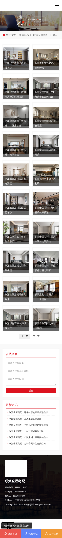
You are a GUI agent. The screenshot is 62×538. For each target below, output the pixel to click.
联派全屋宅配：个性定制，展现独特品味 (30, 437)
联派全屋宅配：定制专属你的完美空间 (28, 443)
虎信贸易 (24, 34)
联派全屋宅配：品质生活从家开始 (26, 418)
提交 (31, 390)
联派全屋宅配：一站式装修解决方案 (27, 431)
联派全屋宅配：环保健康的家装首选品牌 (30, 412)
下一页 (36, 336)
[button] (29, 24)
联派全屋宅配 (40, 34)
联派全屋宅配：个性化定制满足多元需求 (30, 424)
